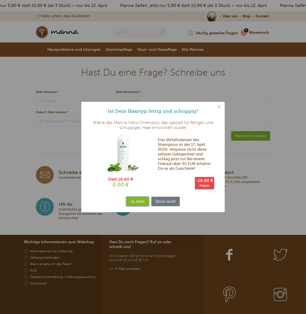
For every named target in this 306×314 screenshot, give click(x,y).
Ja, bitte (137, 201)
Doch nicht (166, 201)
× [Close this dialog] (219, 107)
